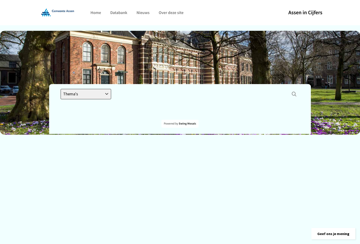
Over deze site (171, 12)
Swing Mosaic (187, 123)
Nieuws (142, 12)
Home (95, 12)
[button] (333, 233)
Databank (118, 12)
